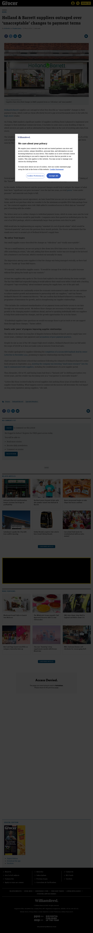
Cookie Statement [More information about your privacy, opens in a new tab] (57, 169)
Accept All (53, 176)
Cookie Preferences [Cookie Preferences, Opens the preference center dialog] (35, 176)
